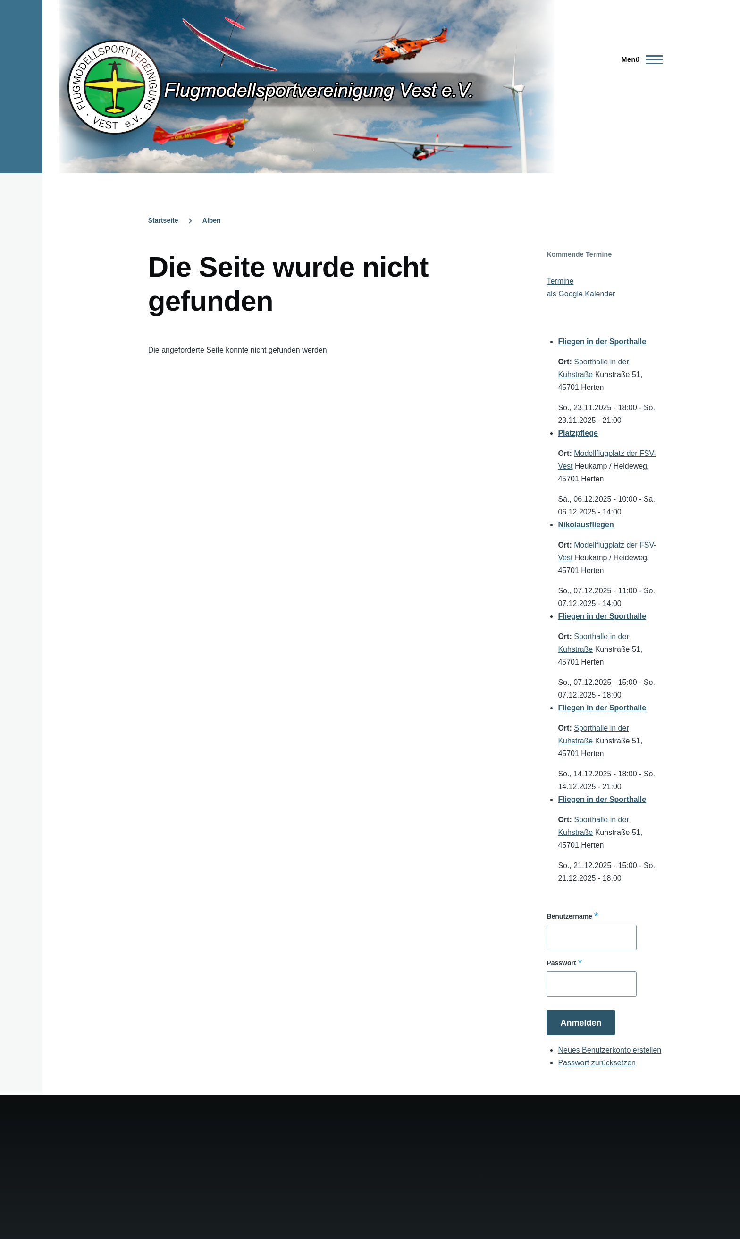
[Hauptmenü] (639, 59)
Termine (560, 281)
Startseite (163, 220)
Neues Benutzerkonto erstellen (609, 1050)
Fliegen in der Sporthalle (602, 341)
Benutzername (569, 916)
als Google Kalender (581, 294)
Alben (211, 220)
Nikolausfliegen (586, 525)
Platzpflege (577, 433)
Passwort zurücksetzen (597, 1063)
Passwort (561, 963)
